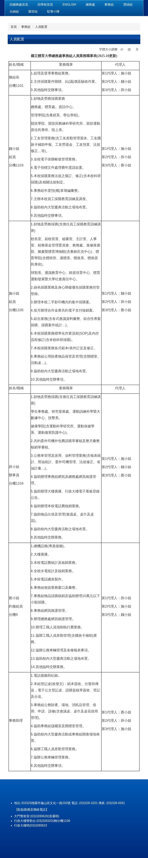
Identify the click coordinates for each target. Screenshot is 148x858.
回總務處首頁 (19, 4)
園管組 (33, 11)
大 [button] (137, 49)
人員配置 (41, 26)
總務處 (90, 4)
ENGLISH (69, 4)
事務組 (109, 4)
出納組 (14, 11)
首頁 (14, 26)
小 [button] (121, 49)
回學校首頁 (45, 4)
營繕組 (128, 4)
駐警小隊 (53, 11)
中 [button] (129, 49)
